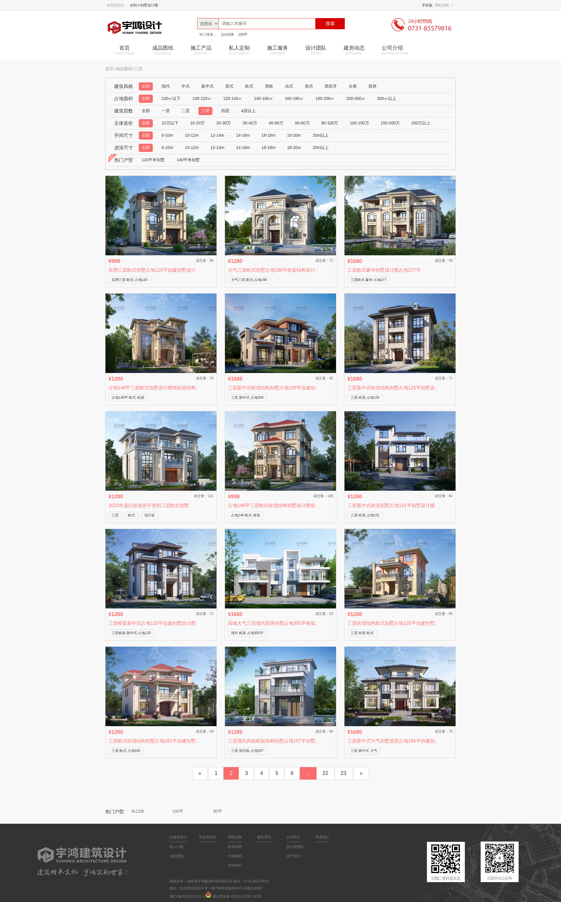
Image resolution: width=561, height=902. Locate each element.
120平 (242, 34)
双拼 (372, 86)
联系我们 (323, 837)
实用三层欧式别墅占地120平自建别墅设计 (152, 270)
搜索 (330, 23)
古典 (353, 86)
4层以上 (248, 110)
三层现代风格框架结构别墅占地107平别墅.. (273, 740)
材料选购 (235, 837)
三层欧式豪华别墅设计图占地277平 (384, 270)
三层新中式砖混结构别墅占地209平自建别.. (273, 387)
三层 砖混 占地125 (365, 398)
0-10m (167, 135)
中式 (185, 86)
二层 (185, 110)
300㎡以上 (386, 98)
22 (325, 773)
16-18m (268, 135)
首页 (124, 50)
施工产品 (201, 50)
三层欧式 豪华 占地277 (369, 280)
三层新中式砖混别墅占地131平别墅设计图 (391, 505)
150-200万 (390, 123)
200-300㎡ (355, 98)
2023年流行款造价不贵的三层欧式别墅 (148, 505)
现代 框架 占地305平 (247, 633)
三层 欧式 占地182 (126, 751)
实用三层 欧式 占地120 (130, 280)
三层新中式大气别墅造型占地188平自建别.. (392, 740)
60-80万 (302, 123)
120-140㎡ (232, 98)
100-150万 (359, 123)
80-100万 (329, 123)
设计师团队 (295, 847)
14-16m (243, 135)
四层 (225, 110)
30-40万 (250, 123)
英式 (229, 86)
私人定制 (239, 50)
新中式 (207, 86)
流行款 (149, 515)
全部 (146, 86)
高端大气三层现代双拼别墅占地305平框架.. (273, 623)
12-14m (217, 135)
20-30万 (223, 123)
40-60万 (276, 123)
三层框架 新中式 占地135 (131, 633)
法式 (289, 86)
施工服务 (277, 50)
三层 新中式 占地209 (247, 398)
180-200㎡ (325, 98)
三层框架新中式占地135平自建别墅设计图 (152, 623)
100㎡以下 (171, 98)
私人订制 (176, 847)
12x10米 (227, 34)
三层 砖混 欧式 (362, 633)
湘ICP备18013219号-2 (187, 896)
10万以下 (170, 123)
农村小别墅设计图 (144, 5)
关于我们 (293, 856)
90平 (217, 811)
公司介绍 (394, 50)
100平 (177, 811)
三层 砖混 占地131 (365, 515)
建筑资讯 (264, 837)
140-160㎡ (263, 98)
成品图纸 (163, 50)
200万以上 (420, 123)
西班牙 (331, 86)
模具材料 (235, 847)
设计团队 (316, 50)
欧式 (249, 86)
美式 (309, 86)
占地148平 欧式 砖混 (128, 398)
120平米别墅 (153, 159)
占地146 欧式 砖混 (245, 515)
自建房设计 (178, 837)
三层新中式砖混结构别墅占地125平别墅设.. (392, 387)
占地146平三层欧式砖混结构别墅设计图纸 (271, 505)
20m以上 (321, 135)
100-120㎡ (201, 98)
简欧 (269, 86)
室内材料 (235, 865)
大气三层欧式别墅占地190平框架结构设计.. (273, 270)
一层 (166, 110)
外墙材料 (235, 856)
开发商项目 (207, 837)
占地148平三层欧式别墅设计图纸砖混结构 (152, 387)
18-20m (294, 135)
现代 (166, 86)
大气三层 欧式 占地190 (249, 280)
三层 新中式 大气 (364, 751)
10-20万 (197, 123)
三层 (205, 110)
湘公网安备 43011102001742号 (237, 896)
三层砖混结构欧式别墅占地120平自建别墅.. (392, 623)
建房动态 (354, 50)
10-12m (192, 135)
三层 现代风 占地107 (247, 751)
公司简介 (293, 837)
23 (344, 773)
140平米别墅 (188, 159)
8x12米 (137, 811)
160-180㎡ (294, 98)
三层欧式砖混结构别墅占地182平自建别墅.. (153, 740)
